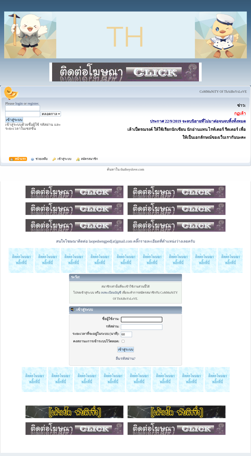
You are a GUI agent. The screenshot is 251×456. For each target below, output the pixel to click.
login (19, 103)
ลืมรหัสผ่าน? (126, 358)
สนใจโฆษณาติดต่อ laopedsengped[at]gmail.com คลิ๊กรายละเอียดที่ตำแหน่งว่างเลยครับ (125, 241)
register (33, 103)
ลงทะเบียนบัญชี (111, 292)
